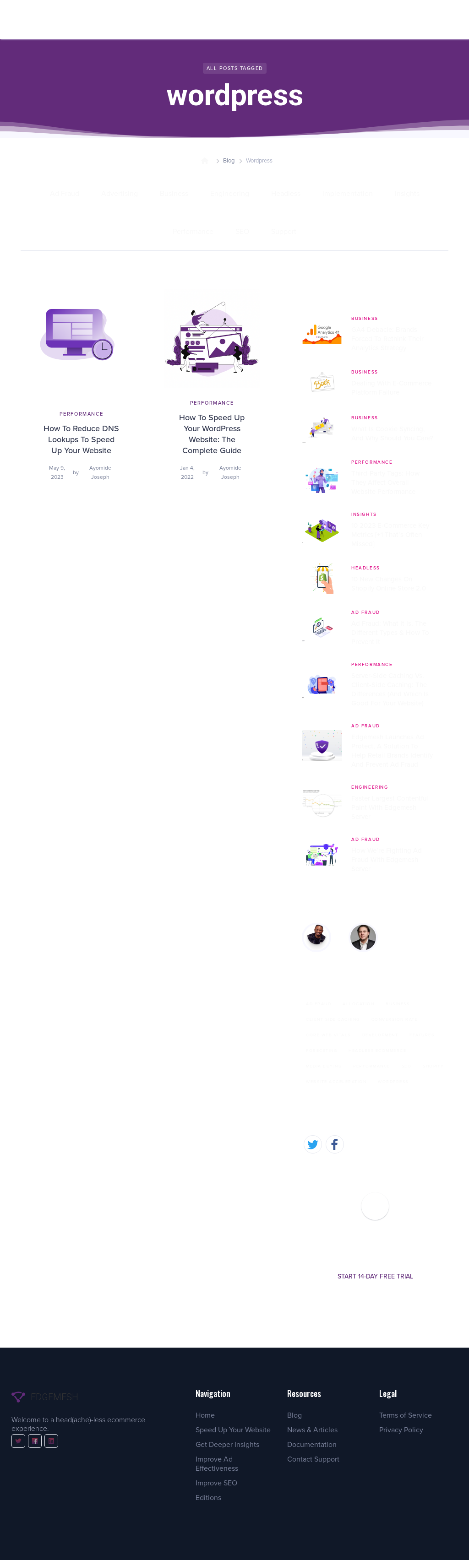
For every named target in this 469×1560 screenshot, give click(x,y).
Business (397, 1004)
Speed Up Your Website (233, 1430)
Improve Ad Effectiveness (217, 1463)
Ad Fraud (318, 1004)
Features (421, 1035)
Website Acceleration (336, 1081)
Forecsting (321, 1050)
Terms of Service (405, 1415)
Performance (371, 1066)
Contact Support (313, 1459)
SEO (407, 1066)
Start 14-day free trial (375, 1276)
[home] (42, 19)
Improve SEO (216, 1483)
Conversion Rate (394, 1019)
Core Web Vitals (328, 1035)
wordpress (393, 1081)
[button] (131, 19)
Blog (228, 160)
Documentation (312, 1444)
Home (205, 1415)
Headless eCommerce (377, 1050)
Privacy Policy (401, 1430)
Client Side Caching (333, 1019)
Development (380, 1035)
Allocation (358, 1004)
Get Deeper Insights (227, 1444)
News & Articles (312, 1430)
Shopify (433, 1066)
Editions (208, 1497)
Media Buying (324, 1066)
